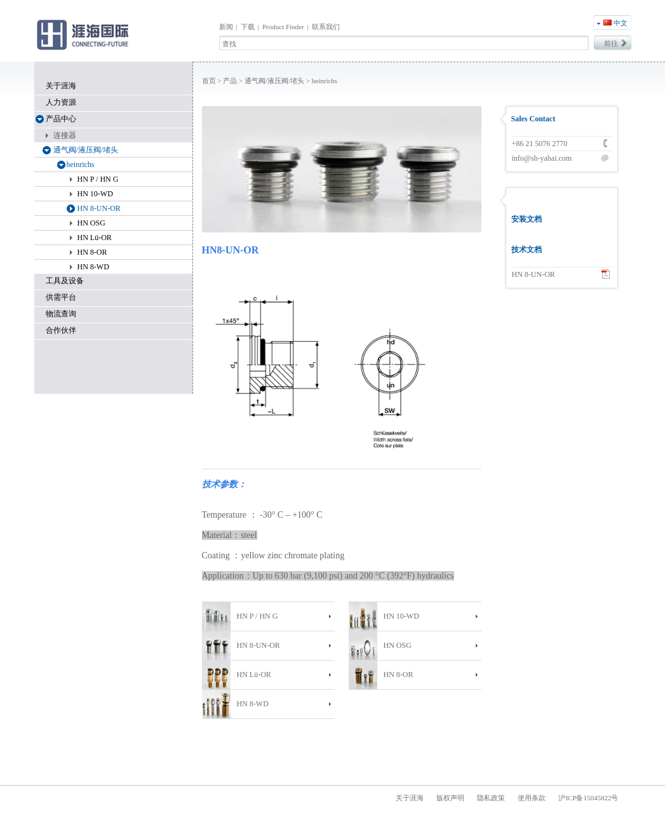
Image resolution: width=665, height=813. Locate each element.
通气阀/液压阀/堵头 (274, 80)
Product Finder (283, 26)
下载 (248, 26)
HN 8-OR (398, 674)
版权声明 (450, 798)
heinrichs (324, 80)
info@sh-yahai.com (542, 158)
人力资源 (61, 102)
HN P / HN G (257, 616)
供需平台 (61, 297)
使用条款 (532, 798)
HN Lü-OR (254, 674)
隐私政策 (491, 798)
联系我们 (326, 26)
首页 (209, 80)
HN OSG (398, 645)
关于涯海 (61, 85)
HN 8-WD (253, 703)
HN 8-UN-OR (258, 645)
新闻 (226, 26)
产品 (230, 80)
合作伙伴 (61, 330)
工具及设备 (65, 280)
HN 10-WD (401, 616)
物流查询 (61, 313)
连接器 (64, 135)
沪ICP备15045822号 (588, 798)
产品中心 (61, 118)
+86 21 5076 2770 (540, 143)
